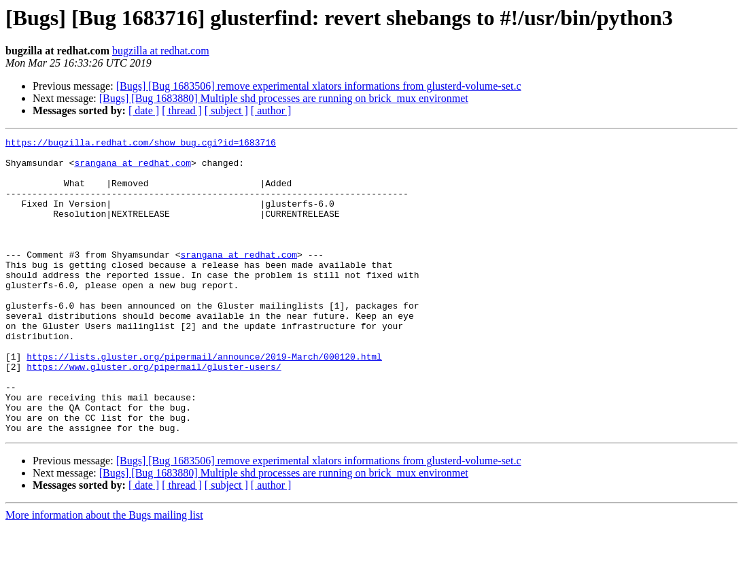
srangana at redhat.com (132, 168)
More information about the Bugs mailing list (104, 574)
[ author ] (271, 110)
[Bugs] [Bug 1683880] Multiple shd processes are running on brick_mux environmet (283, 98)
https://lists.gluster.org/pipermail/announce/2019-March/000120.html (204, 401)
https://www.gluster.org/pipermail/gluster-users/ (154, 413)
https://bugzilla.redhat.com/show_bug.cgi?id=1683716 (140, 144)
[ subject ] (226, 110)
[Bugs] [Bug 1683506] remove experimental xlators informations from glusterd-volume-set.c (318, 86)
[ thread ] (182, 110)
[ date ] (143, 110)
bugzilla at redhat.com (160, 50)
